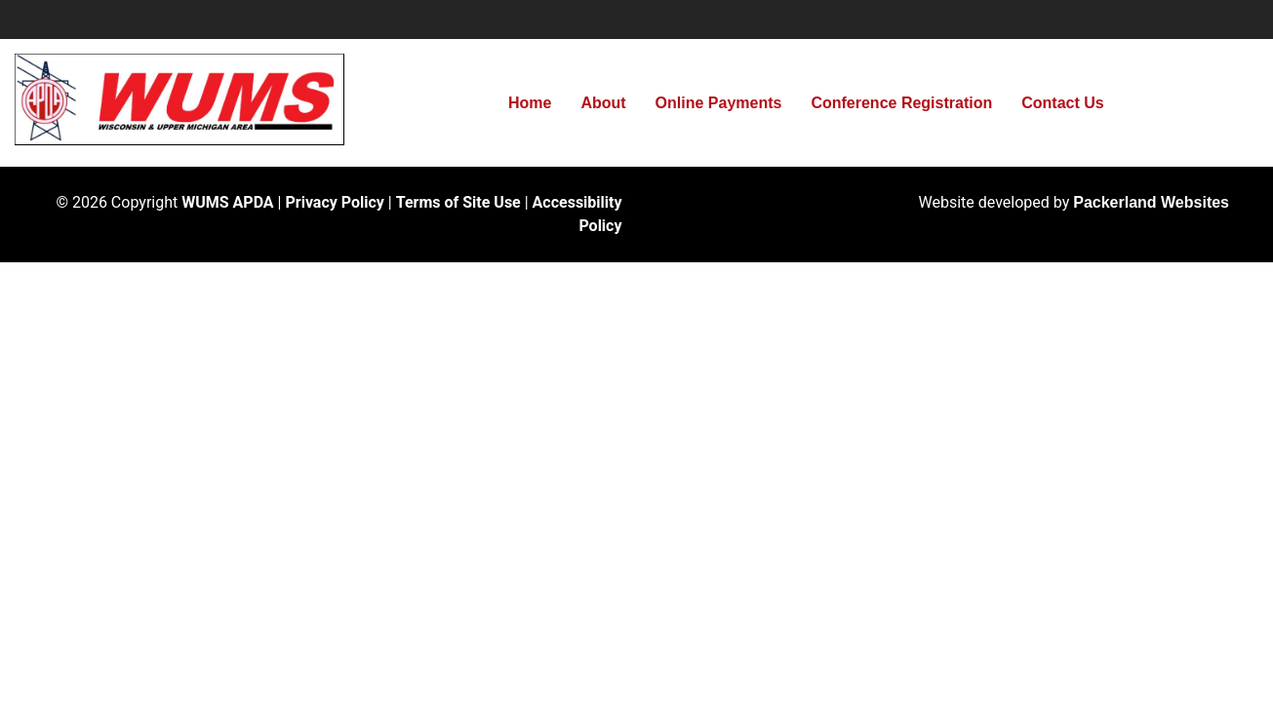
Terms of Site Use (458, 202)
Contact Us (1062, 103)
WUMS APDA (227, 202)
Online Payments (719, 103)
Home (529, 103)
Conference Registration (901, 103)
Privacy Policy (334, 202)
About (602, 103)
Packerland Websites (1151, 202)
